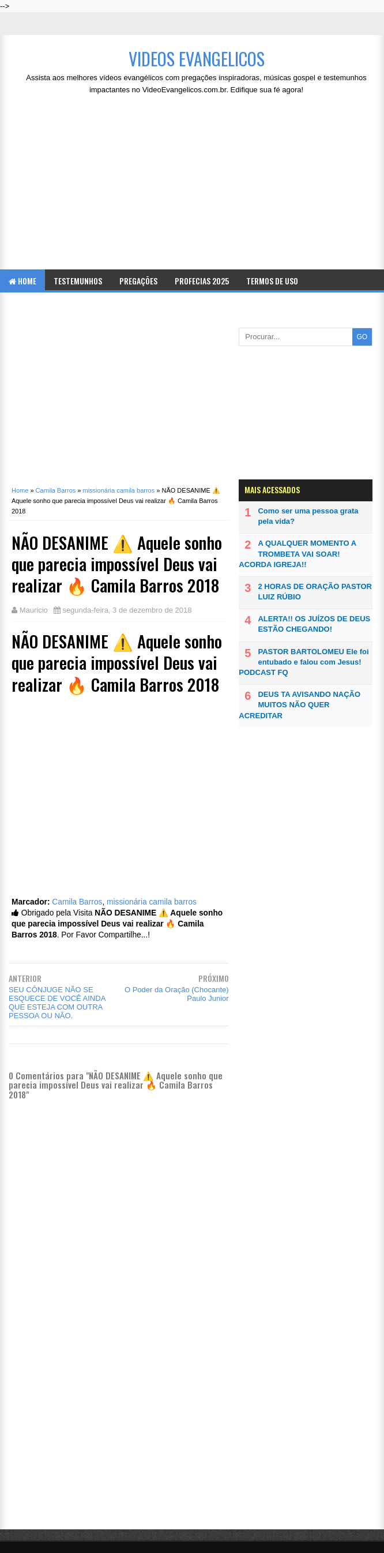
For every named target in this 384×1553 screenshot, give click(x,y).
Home (22, 281)
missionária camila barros (152, 902)
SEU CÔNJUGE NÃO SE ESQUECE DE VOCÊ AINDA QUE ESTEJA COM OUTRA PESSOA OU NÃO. (57, 1002)
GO (361, 337)
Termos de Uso (272, 281)
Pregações (138, 281)
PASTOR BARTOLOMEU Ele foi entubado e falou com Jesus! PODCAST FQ (303, 662)
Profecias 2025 (202, 281)
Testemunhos (78, 281)
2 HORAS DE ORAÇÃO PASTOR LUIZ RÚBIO (314, 591)
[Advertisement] (196, 186)
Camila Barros (77, 902)
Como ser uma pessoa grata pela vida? (308, 516)
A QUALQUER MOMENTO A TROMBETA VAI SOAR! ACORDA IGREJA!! (297, 553)
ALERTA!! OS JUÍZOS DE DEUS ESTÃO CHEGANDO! (314, 623)
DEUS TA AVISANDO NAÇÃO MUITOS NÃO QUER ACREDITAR (299, 704)
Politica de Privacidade (51, 304)
